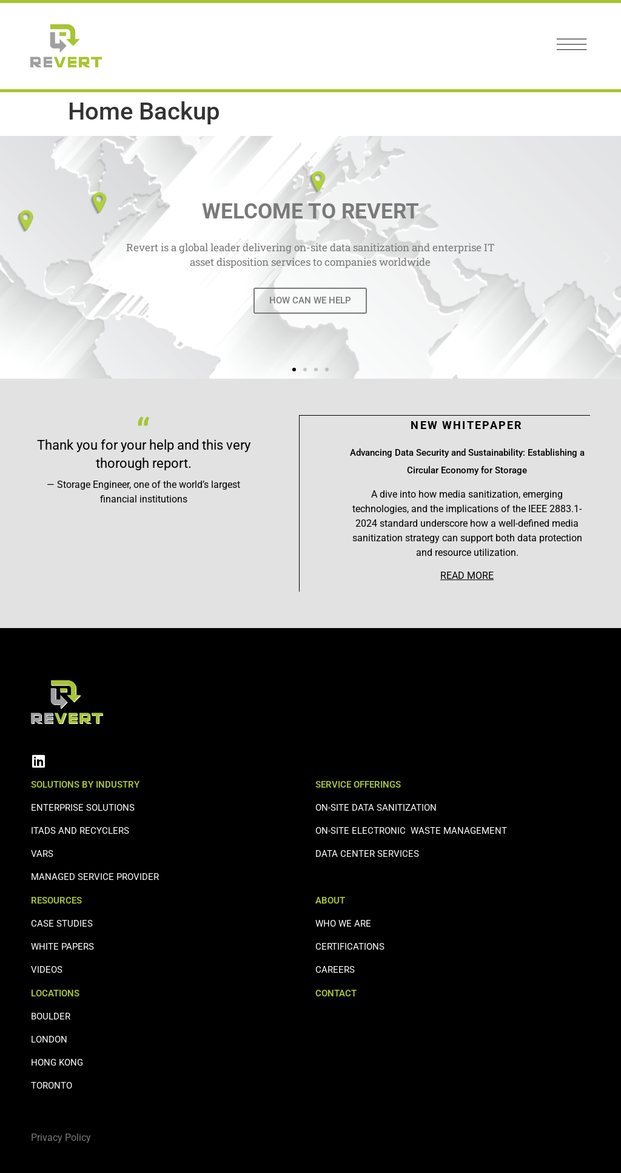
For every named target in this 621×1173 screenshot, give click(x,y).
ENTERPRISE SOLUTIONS (83, 807)
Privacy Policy (61, 1137)
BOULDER (50, 1015)
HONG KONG (57, 1061)
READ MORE (467, 575)
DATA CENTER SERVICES (367, 853)
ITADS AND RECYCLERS (80, 830)
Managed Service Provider (95, 876)
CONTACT (336, 992)
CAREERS (335, 969)
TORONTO (51, 1085)
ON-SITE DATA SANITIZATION (376, 807)
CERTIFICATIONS (349, 946)
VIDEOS (46, 969)
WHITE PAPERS (62, 946)
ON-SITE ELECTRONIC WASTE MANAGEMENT (411, 830)
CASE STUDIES (62, 923)
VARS (42, 853)
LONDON (49, 1038)
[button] (13, 257)
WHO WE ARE (343, 923)
